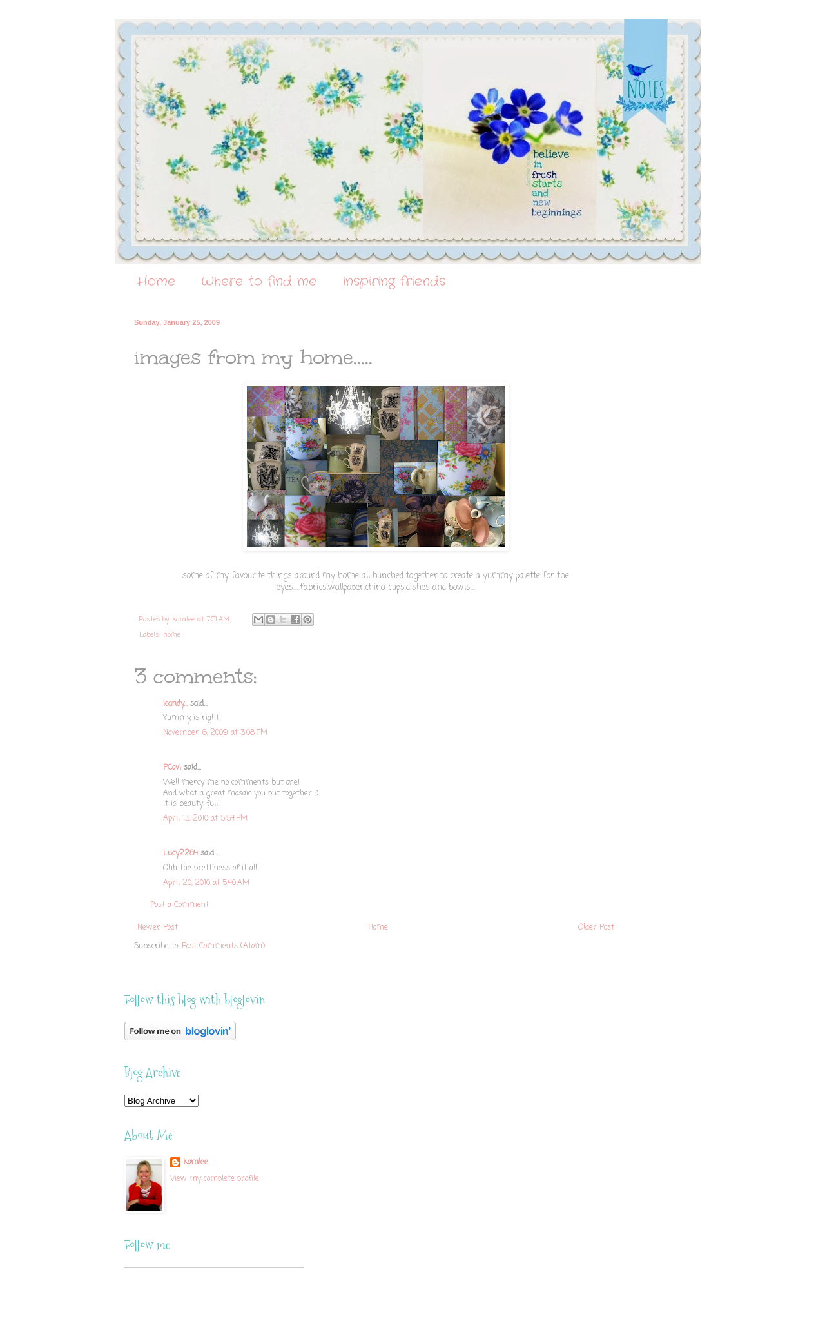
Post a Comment (179, 905)
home (171, 635)
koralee (195, 1162)
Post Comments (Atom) (223, 946)
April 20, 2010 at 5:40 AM (206, 883)
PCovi (173, 768)
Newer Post (157, 927)
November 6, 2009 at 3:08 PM (215, 733)
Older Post (596, 927)
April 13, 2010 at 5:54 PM (205, 819)
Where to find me (258, 281)
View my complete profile (214, 1179)
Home (156, 281)
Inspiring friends (393, 281)
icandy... (175, 704)
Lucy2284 (180, 853)
